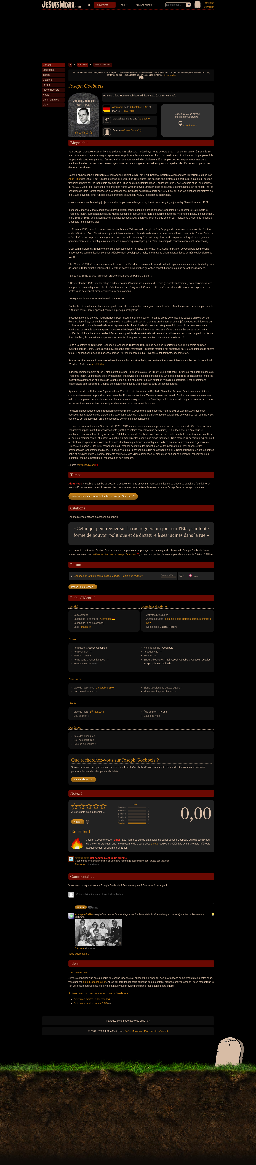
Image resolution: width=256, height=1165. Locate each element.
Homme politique (191, 618)
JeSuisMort (58, 5)
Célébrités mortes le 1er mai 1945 (92, 999)
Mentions (137, 1031)
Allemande (106, 618)
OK (141, 78)
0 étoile (121, 823)
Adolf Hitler (74, 178)
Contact (163, 1031)
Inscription (209, 3)
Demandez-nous (83, 779)
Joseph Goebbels (102, 64)
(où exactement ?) (131, 130)
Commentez (81, 864)
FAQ (127, 1031)
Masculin (86, 626)
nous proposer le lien (94, 981)
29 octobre (136, 107)
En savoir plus (170, 75)
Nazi (148, 622)
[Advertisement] (128, 36)
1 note (134, 804)
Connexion (209, 7)
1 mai (124, 111)
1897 (145, 107)
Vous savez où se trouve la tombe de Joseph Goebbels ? (103, 496)
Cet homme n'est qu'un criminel (108, 858)
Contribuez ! (189, 125)
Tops (122, 4)
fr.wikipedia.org (86, 465)
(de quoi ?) (144, 118)
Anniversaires (143, 4)
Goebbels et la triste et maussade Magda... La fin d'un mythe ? (108, 576)
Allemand (117, 107)
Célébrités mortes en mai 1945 (91, 1003)
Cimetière (102, 4)
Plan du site (150, 1031)
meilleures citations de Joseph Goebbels (114, 554)
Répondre (79, 948)
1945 (132, 111)
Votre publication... (78, 953)
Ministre (206, 618)
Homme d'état (173, 618)
